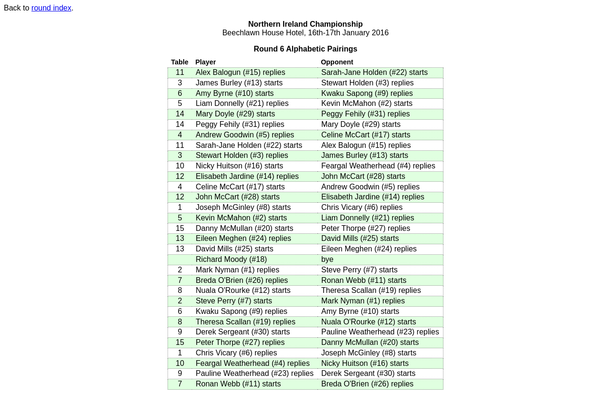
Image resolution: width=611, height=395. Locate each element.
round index (52, 8)
